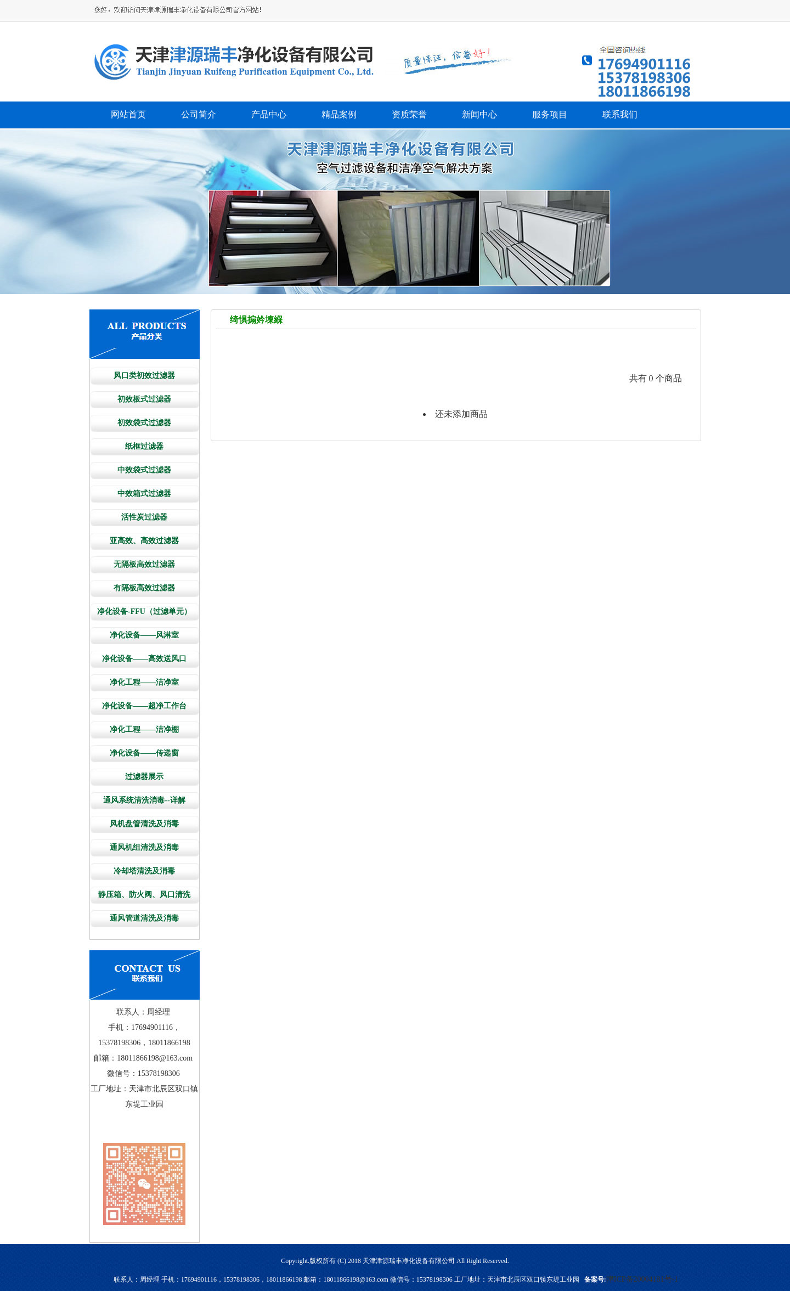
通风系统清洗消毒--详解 (144, 800)
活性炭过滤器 (144, 517)
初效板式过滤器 (144, 399)
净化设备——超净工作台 (144, 706)
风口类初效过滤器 (144, 375)
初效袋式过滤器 (144, 423)
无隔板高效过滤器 (144, 564)
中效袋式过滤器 (144, 470)
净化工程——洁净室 (144, 682)
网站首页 (128, 114)
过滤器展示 (144, 777)
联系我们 (619, 114)
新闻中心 (479, 114)
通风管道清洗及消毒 (144, 918)
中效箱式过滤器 (144, 493)
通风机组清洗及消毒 (144, 847)
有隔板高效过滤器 (144, 588)
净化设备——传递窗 (144, 753)
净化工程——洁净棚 (144, 729)
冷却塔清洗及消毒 (144, 871)
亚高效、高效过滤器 (144, 541)
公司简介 (198, 114)
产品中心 (268, 114)
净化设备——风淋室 (144, 635)
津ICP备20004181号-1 (642, 1279)
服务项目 (549, 114)
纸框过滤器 (144, 446)
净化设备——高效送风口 (144, 659)
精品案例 (339, 114)
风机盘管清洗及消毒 (144, 824)
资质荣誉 (409, 114)
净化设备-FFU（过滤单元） (144, 611)
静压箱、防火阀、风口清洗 (144, 894)
